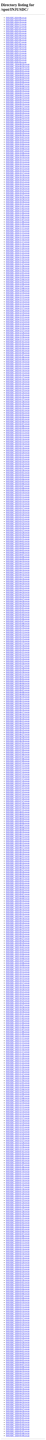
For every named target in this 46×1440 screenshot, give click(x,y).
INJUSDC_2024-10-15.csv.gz (17, 169)
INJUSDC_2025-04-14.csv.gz (17, 570)
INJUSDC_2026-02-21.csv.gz (17, 1265)
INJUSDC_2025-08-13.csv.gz (17, 839)
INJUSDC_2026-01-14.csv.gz (17, 1180)
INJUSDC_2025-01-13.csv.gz (17, 368)
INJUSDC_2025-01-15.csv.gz (17, 373)
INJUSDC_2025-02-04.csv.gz (17, 417)
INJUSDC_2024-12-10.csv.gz (17, 293)
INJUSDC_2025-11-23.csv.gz (17, 1065)
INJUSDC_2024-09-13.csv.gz (17, 98)
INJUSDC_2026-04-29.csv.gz (17, 1413)
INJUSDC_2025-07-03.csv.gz (17, 748)
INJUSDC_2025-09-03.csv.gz (17, 885)
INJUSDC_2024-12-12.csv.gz (17, 297)
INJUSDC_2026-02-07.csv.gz (17, 1234)
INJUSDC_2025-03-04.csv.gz (17, 479)
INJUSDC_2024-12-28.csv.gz (17, 333)
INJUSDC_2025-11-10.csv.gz (17, 1036)
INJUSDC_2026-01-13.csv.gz (17, 1178)
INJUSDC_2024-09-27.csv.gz (17, 129)
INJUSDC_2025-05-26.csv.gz (17, 663)
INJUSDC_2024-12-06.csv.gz (17, 284)
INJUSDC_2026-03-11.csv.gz (17, 1305)
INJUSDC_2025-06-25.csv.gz (17, 730)
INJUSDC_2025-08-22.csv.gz (17, 859)
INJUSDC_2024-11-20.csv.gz (17, 248)
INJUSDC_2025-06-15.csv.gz (17, 708)
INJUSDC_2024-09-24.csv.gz (17, 122)
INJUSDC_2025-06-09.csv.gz (17, 694)
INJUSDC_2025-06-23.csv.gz (17, 725)
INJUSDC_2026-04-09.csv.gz (17, 1369)
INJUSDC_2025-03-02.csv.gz (17, 475)
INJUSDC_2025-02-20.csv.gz (17, 453)
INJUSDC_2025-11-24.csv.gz (17, 1067)
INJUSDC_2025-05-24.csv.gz (17, 659)
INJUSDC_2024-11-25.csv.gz (17, 260)
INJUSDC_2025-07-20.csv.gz (17, 785)
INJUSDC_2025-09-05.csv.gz (17, 890)
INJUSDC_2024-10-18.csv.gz (17, 175)
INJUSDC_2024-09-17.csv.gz (17, 106)
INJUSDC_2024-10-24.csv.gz (17, 189)
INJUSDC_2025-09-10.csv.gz (17, 901)
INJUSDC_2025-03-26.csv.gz (17, 528)
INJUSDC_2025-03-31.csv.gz (17, 539)
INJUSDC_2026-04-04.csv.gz (17, 1358)
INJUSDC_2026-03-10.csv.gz (17, 1302)
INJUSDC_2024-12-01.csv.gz (17, 273)
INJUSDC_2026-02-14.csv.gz (17, 1249)
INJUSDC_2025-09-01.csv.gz (17, 881)
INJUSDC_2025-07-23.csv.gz (17, 792)
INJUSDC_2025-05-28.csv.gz (17, 668)
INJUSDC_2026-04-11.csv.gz (17, 1373)
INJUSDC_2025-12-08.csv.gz (17, 1098)
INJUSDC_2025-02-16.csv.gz (17, 444)
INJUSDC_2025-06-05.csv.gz (17, 686)
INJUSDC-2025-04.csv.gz (16, 35)
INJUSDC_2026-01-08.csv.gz (17, 1167)
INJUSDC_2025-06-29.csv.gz (17, 739)
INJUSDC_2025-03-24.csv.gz (17, 524)
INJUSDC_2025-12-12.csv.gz (17, 1107)
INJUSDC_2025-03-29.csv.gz (17, 535)
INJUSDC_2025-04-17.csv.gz (17, 577)
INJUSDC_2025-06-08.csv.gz (17, 692)
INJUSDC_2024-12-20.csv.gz (17, 315)
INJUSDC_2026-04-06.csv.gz (17, 1362)
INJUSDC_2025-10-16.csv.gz (17, 981)
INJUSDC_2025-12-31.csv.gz (17, 1149)
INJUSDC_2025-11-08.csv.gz (17, 1032)
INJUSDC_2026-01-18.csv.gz (17, 1189)
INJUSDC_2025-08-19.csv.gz (17, 852)
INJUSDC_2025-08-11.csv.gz (17, 834)
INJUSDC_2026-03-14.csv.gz (17, 1311)
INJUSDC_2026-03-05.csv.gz (17, 1291)
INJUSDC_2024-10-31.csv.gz (17, 204)
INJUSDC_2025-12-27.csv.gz (17, 1140)
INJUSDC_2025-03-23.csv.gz (17, 521)
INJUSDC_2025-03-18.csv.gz (17, 510)
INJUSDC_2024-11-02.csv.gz (17, 208)
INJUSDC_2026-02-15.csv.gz (17, 1251)
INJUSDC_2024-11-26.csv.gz (17, 262)
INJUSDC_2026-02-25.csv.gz (17, 1274)
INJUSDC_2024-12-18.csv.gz (17, 311)
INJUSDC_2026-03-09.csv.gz (17, 1300)
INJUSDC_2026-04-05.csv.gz (17, 1360)
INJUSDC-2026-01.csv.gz (16, 55)
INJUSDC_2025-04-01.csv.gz (17, 541)
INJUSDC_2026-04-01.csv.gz (17, 1351)
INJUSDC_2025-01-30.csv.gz (17, 406)
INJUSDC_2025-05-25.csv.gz (17, 661)
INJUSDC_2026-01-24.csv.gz (17, 1203)
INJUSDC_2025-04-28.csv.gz (17, 601)
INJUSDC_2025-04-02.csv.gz (17, 544)
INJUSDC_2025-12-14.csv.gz (17, 1112)
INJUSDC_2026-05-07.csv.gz (17, 1431)
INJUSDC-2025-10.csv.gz (16, 49)
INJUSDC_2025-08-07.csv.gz (17, 825)
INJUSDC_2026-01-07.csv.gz (17, 1165)
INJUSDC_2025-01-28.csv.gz (17, 402)
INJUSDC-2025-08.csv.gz (16, 44)
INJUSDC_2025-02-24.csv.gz (17, 461)
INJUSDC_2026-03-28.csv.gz (17, 1342)
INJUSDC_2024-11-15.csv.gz (17, 237)
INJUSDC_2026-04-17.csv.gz (17, 1387)
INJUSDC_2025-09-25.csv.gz (17, 934)
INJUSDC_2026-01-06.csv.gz (17, 1163)
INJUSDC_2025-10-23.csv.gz (17, 996)
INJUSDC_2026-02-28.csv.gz (17, 1280)
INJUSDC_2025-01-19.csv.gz (17, 382)
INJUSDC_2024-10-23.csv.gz (17, 186)
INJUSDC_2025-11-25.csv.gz (17, 1069)
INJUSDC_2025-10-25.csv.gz (17, 1001)
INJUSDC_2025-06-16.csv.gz (17, 710)
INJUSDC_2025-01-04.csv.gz (17, 348)
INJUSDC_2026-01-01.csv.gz (17, 1152)
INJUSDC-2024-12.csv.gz (16, 27)
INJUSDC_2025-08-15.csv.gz (17, 843)
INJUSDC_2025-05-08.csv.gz (17, 623)
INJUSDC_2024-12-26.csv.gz (17, 328)
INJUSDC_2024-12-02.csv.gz (17, 275)
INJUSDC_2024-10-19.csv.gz (17, 177)
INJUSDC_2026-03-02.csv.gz (17, 1285)
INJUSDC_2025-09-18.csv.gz (17, 919)
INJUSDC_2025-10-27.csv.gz (17, 1005)
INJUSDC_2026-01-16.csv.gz (17, 1185)
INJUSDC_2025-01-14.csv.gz (17, 370)
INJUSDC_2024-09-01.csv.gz (17, 71)
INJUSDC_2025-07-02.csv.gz (17, 745)
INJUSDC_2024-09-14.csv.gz (17, 100)
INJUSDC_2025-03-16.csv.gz (17, 506)
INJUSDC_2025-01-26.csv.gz (17, 397)
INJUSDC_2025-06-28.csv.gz (17, 737)
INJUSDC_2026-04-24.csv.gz (17, 1402)
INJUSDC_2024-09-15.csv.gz (17, 102)
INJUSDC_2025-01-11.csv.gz (17, 364)
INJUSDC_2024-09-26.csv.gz (17, 126)
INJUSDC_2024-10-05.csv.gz (17, 146)
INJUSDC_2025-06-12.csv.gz (17, 701)
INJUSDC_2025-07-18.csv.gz (17, 781)
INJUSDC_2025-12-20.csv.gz (17, 1125)
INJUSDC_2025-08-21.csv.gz (17, 856)
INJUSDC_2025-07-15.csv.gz (17, 774)
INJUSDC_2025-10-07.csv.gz (17, 961)
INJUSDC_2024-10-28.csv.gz (17, 197)
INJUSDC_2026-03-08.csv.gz (17, 1298)
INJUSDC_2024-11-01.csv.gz (17, 206)
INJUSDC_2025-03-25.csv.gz (17, 526)
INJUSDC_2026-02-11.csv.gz (17, 1243)
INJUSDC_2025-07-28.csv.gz (17, 803)
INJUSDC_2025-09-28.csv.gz (17, 941)
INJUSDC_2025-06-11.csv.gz (17, 699)
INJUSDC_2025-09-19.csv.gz (17, 921)
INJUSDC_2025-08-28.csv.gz (17, 872)
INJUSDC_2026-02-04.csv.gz (17, 1227)
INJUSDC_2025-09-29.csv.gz (17, 943)
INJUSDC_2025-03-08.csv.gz (17, 488)
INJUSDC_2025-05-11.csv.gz (17, 630)
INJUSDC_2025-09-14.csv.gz (17, 910)
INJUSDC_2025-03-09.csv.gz (17, 490)
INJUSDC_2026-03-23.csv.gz (17, 1331)
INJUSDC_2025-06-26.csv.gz (17, 732)
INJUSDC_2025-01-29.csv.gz (17, 404)
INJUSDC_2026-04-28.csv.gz (17, 1411)
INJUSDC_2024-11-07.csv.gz (17, 220)
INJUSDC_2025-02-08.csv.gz (17, 426)
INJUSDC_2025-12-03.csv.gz (17, 1087)
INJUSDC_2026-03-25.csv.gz (17, 1336)
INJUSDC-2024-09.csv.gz (16, 20)
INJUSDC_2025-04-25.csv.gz (17, 595)
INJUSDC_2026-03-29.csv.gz (17, 1345)
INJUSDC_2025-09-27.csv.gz (17, 939)
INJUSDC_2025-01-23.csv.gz (17, 390)
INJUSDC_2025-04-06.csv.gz (17, 552)
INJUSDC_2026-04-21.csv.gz (17, 1396)
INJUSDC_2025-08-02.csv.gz (17, 814)
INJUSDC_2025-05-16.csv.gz (17, 641)
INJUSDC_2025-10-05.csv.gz (17, 956)
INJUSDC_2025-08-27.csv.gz (17, 870)
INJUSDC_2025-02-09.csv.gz (17, 428)
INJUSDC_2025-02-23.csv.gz (17, 459)
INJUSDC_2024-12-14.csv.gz (17, 302)
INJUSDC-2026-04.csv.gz (16, 62)
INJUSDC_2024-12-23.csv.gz (17, 322)
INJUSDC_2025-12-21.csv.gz (17, 1127)
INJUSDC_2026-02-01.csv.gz (17, 1220)
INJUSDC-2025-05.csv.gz (16, 38)
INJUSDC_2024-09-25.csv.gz (17, 124)
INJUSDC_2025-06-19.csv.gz (17, 717)
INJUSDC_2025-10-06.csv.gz (17, 958)
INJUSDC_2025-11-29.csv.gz (17, 1078)
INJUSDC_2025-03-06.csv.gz (17, 484)
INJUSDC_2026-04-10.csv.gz (17, 1371)
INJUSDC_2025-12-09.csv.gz (17, 1101)
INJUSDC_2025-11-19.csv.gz (17, 1056)
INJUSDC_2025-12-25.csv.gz (17, 1136)
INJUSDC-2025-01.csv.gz (16, 29)
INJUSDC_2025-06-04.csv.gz (17, 683)
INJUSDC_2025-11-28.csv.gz (17, 1076)
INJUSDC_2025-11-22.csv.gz (17, 1063)
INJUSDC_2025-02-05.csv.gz (17, 419)
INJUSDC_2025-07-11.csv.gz (17, 765)
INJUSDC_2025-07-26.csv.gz (17, 799)
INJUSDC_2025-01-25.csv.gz (17, 395)
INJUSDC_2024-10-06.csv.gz (17, 149)
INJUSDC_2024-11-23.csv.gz (17, 255)
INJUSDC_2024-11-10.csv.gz (17, 226)
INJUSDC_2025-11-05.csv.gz (17, 1025)
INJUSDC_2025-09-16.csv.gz (17, 914)
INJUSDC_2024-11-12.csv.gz (17, 231)
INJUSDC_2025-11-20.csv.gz (17, 1058)
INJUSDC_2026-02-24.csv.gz (17, 1271)
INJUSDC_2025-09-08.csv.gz (17, 896)
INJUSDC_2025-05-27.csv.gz (17, 666)
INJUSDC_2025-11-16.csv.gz (17, 1049)
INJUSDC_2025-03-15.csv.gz (17, 504)
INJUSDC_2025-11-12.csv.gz (17, 1041)
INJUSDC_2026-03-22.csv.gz (17, 1329)
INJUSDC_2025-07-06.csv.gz (17, 754)
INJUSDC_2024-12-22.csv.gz (17, 319)
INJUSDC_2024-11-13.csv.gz (17, 233)
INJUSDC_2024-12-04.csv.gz (17, 279)
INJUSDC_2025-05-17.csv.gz (17, 643)
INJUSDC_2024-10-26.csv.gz (17, 193)
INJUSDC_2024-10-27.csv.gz (17, 195)
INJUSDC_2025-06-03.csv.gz (17, 681)
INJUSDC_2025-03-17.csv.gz (17, 508)
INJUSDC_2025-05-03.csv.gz (17, 612)
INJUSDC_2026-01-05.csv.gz (17, 1160)
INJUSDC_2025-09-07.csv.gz (17, 894)
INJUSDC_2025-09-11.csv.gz (17, 903)
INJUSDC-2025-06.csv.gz (16, 40)
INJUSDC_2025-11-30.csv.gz (17, 1081)
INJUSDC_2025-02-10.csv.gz (17, 430)
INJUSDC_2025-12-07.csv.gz (17, 1096)
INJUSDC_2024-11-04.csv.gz (17, 213)
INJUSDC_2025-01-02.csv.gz (17, 344)
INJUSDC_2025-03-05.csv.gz (17, 481)
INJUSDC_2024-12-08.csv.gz (17, 288)
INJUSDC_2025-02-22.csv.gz (17, 457)
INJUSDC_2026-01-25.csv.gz (17, 1205)
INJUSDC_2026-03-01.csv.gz (17, 1282)
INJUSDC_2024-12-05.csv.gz (17, 282)
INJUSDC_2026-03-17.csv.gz (17, 1318)
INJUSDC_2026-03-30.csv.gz (17, 1347)
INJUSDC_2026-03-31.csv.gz (17, 1349)
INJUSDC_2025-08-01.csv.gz (17, 812)
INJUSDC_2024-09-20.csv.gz (17, 113)
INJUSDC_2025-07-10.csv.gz (17, 763)
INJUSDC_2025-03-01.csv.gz (17, 473)
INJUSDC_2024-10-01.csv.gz (17, 137)
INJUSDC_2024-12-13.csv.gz (17, 299)
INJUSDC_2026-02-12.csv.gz (17, 1245)
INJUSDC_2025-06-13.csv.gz (17, 703)
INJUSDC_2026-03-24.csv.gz (17, 1334)
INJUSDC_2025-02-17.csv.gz (17, 446)
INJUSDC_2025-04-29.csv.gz (17, 603)
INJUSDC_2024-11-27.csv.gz (17, 264)
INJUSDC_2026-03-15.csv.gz (17, 1314)
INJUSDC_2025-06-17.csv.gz (17, 712)
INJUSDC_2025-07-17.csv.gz (17, 779)
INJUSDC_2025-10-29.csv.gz (17, 1010)
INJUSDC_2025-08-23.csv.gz (17, 861)
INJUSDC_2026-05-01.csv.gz (17, 1418)
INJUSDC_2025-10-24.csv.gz (17, 998)
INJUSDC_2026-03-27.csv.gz (17, 1340)
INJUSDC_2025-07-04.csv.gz (17, 750)
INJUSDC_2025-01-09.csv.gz (17, 359)
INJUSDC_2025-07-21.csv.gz (17, 788)
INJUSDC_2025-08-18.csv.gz (17, 850)
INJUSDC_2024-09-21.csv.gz (17, 115)
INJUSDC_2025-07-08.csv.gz (17, 759)
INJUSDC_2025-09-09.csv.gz (17, 899)
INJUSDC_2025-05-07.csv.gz (17, 621)
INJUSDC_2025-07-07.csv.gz (17, 757)
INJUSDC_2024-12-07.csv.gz (17, 286)
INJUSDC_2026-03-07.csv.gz (17, 1296)
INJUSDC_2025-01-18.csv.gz (17, 379)
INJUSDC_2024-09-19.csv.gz (17, 111)
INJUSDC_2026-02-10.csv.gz (17, 1240)
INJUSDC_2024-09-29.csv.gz (17, 133)
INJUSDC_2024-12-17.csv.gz (17, 308)
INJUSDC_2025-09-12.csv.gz (17, 905)
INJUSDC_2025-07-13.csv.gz (17, 770)
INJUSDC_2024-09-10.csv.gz (17, 91)
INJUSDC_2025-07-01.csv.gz (17, 743)
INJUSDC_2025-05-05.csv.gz (17, 617)
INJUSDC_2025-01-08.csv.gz (17, 357)
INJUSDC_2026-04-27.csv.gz (17, 1409)
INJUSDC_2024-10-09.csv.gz (17, 155)
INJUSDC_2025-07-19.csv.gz (17, 783)
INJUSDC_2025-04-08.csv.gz (17, 557)
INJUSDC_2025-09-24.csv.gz (17, 932)
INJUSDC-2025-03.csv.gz (16, 33)
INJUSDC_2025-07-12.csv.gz (17, 768)
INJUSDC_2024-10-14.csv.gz (17, 166)
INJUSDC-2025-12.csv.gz (16, 53)
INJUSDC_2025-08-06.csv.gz (17, 823)
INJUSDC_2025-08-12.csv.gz (17, 836)
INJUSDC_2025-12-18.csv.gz (17, 1120)
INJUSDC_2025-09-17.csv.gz (17, 916)
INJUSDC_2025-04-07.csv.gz (17, 555)
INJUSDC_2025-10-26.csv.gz (17, 1003)
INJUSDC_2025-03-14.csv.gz (17, 501)
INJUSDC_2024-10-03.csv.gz (17, 142)
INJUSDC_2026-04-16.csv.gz (17, 1385)
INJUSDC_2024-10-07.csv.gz (17, 151)
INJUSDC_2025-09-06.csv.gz (17, 892)
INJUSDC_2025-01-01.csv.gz (17, 342)
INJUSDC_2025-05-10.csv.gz (17, 628)
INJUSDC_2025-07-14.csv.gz (17, 772)
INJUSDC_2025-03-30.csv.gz (17, 537)
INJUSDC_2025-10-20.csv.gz (17, 990)
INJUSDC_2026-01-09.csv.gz (17, 1169)
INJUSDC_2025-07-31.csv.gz (17, 810)
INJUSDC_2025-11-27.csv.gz (17, 1074)
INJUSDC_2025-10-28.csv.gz (17, 1007)
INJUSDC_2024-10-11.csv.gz (17, 160)
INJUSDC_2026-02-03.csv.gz (17, 1225)
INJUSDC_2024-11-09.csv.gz (17, 224)
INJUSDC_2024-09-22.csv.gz (17, 117)
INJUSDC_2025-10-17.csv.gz (17, 983)
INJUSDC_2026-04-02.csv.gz (17, 1353)
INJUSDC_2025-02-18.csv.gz (17, 448)
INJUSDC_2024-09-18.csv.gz (17, 109)
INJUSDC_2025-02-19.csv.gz (17, 450)
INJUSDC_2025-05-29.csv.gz (17, 670)
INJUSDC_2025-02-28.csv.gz (17, 470)
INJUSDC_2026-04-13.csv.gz (17, 1378)
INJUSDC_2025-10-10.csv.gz (17, 967)
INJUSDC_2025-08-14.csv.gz (17, 841)
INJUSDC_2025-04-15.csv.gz (17, 572)
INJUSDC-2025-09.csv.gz (16, 46)
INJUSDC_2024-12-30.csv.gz (17, 337)
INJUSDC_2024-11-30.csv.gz (17, 271)
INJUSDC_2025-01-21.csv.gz (17, 386)
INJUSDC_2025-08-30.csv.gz (17, 876)
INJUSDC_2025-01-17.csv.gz (17, 377)
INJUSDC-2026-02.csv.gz (16, 58)
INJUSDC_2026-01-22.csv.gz (17, 1198)
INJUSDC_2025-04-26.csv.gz (17, 597)
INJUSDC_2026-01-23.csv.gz (17, 1200)
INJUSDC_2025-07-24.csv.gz (17, 794)
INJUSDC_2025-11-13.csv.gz (17, 1043)
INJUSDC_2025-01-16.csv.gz (17, 375)
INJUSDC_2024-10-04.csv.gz (17, 144)
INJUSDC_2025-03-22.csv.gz (17, 519)
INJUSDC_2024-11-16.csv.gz (17, 240)
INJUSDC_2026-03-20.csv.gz (17, 1325)
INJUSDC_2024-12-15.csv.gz (17, 304)
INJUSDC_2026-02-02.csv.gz (17, 1223)
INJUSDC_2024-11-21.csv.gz (17, 251)
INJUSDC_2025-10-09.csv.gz (17, 965)
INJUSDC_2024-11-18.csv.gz (17, 244)
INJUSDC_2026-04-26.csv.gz (17, 1407)
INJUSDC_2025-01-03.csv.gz (17, 346)
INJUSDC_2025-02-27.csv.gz (17, 468)
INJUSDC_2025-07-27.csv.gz (17, 801)
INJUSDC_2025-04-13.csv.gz (17, 568)
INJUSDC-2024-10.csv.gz (16, 22)
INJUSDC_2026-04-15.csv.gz (17, 1382)
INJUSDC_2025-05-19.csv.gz (17, 648)
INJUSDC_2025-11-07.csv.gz (17, 1030)
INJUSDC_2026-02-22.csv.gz (17, 1267)
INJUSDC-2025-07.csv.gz (16, 42)
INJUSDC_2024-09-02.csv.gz (17, 73)
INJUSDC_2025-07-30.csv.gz (17, 808)
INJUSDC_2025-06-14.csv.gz (17, 706)
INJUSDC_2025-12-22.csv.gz (17, 1129)
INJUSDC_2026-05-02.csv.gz (17, 1420)
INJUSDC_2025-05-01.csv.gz (17, 608)
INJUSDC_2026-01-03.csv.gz (17, 1156)
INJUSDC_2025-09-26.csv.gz (17, 936)
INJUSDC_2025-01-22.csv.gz (17, 388)
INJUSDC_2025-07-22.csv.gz (17, 790)
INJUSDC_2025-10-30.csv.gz (17, 1012)
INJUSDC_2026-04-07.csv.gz (17, 1365)
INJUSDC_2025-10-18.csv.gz (17, 985)
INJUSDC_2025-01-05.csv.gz (17, 350)
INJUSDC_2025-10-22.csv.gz (17, 994)
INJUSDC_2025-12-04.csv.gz (17, 1089)
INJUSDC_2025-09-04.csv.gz (17, 887)
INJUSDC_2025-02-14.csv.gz (17, 439)
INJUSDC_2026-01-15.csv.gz (17, 1183)
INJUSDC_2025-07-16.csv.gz (17, 777)
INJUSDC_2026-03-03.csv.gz (17, 1287)
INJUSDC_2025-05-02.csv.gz (17, 610)
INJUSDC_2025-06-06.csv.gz (17, 688)
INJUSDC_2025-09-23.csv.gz (17, 930)
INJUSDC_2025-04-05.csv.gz (17, 550)
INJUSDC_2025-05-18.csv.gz (17, 646)
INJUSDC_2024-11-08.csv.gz (17, 222)
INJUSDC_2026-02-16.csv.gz (17, 1254)
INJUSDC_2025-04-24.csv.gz (17, 592)
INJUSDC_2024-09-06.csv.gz (17, 82)
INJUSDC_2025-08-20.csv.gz (17, 854)
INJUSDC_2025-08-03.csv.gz (17, 816)
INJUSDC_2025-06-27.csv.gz (17, 734)
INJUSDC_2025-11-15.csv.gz (17, 1047)
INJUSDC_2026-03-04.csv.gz (17, 1289)
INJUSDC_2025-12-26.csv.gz (17, 1138)
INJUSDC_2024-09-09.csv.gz (17, 89)
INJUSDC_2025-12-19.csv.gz (17, 1123)
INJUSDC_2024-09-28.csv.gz (17, 131)
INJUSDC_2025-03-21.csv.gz (17, 517)
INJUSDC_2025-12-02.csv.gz (17, 1085)
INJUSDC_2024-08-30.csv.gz (17, 66)
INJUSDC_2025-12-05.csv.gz (17, 1092)
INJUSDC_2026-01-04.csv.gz (17, 1158)
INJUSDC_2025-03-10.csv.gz (17, 493)
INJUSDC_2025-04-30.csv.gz (17, 606)
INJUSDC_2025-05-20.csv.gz (17, 650)
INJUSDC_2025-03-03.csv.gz (17, 477)
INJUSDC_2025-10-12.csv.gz (17, 972)
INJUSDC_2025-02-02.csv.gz (17, 413)
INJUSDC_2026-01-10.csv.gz (17, 1172)
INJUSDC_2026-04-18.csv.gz (17, 1389)
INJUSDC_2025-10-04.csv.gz (17, 954)
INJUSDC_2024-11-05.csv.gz (17, 215)
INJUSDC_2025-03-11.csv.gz (17, 495)
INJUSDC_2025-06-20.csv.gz (17, 719)
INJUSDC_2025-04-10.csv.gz (17, 561)
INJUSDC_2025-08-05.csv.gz (17, 821)
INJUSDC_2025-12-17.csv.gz (17, 1118)
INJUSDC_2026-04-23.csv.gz (17, 1400)
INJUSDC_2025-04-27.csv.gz (17, 599)
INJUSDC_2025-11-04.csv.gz (17, 1023)
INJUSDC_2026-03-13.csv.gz (17, 1309)
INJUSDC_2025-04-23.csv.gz (17, 590)
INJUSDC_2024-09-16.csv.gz (17, 104)
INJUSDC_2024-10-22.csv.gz (17, 184)
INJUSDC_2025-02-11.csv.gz (17, 433)
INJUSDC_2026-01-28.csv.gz (17, 1211)
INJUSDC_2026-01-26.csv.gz (17, 1207)
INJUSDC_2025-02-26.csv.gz (17, 466)
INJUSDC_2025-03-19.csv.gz (17, 512)
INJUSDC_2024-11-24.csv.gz (17, 257)
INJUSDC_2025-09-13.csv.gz (17, 907)
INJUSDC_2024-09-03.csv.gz (17, 75)
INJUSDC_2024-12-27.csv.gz (17, 331)
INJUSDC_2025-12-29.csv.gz (17, 1145)
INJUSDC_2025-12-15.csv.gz (17, 1114)
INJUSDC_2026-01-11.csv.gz (17, 1174)
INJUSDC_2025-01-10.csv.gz (17, 362)
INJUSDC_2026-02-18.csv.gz (17, 1258)
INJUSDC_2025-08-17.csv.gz (17, 848)
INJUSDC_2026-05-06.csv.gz (17, 1429)
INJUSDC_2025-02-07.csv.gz (17, 424)
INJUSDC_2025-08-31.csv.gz (17, 879)
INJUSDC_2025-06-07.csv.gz (17, 690)
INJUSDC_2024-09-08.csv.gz (17, 86)
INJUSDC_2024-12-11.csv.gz (17, 295)
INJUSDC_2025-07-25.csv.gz (17, 797)
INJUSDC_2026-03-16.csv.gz (17, 1316)
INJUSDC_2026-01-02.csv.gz (17, 1154)
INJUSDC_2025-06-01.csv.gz (17, 677)
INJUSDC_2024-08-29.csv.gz (17, 64)
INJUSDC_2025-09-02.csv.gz (17, 883)
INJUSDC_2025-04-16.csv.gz (17, 575)
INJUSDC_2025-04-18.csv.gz (17, 579)
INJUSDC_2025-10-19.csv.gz (17, 987)
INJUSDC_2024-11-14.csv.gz (17, 235)
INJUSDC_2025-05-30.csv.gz (17, 672)
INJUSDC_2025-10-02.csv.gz (17, 950)
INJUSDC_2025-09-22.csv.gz (17, 927)
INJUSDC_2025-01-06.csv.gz (17, 353)
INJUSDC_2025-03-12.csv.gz (17, 497)
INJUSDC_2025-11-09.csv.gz (17, 1034)
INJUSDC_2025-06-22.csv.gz (17, 723)
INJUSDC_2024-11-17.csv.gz (17, 242)
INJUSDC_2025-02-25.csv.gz (17, 464)
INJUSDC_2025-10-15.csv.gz (17, 978)
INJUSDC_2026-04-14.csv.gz (17, 1380)
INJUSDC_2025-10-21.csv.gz (17, 992)
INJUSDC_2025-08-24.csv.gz (17, 863)
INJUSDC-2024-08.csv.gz (16, 18)
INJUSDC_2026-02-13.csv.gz (17, 1247)
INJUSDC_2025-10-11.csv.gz (17, 970)
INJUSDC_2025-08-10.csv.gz (17, 832)
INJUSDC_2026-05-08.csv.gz (17, 1433)
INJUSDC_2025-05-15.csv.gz (17, 639)
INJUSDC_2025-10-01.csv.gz (17, 947)
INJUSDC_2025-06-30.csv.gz (17, 741)
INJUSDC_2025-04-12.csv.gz (17, 566)
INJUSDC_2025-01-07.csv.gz (17, 355)
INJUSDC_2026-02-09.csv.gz (17, 1238)
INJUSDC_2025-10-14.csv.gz (17, 976)
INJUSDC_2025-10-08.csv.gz (17, 963)
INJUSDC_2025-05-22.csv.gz (17, 654)
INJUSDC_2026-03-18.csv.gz (17, 1320)
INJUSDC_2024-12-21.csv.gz (17, 317)
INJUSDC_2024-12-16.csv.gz (17, 306)
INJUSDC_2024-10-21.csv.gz (17, 182)
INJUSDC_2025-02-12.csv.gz (17, 435)
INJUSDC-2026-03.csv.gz (16, 60)
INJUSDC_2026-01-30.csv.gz (17, 1216)
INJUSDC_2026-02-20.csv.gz (17, 1262)
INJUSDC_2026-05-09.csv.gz (17, 1436)
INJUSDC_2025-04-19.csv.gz (17, 581)
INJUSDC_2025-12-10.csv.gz (17, 1103)
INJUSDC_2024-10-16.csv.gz (17, 171)
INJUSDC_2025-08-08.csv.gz (17, 828)
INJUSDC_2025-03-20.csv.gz (17, 515)
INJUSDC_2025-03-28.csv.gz (17, 532)
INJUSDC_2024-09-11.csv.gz (17, 93)
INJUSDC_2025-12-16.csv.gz (17, 1116)
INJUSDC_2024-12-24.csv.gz (17, 324)
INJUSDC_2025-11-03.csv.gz (17, 1021)
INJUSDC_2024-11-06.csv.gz (17, 217)
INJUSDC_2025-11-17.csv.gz (17, 1052)
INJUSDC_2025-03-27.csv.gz (17, 530)
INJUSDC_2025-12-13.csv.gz (17, 1109)
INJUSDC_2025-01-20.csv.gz (17, 384)
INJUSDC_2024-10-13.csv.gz (17, 164)
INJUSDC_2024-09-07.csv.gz (17, 84)
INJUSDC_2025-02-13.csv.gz (17, 437)
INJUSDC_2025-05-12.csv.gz (17, 632)
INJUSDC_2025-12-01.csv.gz (17, 1083)
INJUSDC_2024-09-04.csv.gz (17, 78)
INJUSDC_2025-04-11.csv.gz (17, 564)
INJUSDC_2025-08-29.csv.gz (17, 874)
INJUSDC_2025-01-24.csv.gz (17, 393)
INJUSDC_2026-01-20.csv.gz (17, 1194)
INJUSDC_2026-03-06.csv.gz (17, 1294)
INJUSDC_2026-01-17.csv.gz (17, 1187)
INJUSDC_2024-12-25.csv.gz (17, 326)
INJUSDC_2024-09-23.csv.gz (17, 120)
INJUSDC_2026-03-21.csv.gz (17, 1327)
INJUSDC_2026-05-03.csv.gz (17, 1422)
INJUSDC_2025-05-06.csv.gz (17, 619)
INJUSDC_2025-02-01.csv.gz (17, 410)
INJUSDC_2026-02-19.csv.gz (17, 1260)
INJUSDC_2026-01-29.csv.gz (17, 1214)
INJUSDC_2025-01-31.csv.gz (17, 408)
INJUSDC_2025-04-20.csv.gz (17, 583)
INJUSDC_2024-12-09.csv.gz (17, 291)
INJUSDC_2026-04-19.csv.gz (17, 1391)
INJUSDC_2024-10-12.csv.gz (17, 162)
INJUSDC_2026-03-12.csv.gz (17, 1307)
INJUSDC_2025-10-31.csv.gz (17, 1014)
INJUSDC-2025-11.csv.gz (16, 51)
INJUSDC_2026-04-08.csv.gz (17, 1367)
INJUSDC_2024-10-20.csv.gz (17, 180)
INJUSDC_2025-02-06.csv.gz (17, 421)
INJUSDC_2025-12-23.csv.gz (17, 1132)
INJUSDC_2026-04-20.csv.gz (17, 1393)
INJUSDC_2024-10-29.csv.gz (17, 200)
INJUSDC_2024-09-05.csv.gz (17, 80)
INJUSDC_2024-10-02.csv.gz (17, 140)
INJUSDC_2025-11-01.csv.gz (17, 1016)
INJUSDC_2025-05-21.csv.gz (17, 652)
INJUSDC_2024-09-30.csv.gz (17, 135)
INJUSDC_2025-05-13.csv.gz (17, 635)
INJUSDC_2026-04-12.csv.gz (17, 1376)
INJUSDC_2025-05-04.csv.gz (17, 615)
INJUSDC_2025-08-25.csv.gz (17, 865)
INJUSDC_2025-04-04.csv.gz (17, 548)
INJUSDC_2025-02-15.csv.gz (17, 441)
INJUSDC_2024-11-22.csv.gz (17, 253)
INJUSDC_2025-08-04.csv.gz (17, 819)
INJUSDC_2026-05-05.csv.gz (17, 1427)
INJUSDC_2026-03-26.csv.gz (17, 1338)
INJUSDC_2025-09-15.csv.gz (17, 912)
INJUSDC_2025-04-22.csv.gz (17, 588)
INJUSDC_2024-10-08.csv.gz (17, 153)
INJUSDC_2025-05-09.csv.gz (17, 626)
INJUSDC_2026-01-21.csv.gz (17, 1196)
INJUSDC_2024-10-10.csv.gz (17, 157)
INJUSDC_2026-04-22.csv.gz (17, 1398)
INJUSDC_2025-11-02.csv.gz (17, 1018)
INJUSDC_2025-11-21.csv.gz (17, 1061)
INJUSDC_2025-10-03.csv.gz (17, 952)
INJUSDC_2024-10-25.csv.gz (17, 191)
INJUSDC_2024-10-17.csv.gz (17, 173)
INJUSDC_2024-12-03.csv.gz (17, 277)
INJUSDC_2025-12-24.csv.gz (17, 1134)
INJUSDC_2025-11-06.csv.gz (17, 1027)
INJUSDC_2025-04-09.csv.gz (17, 559)
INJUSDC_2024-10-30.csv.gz (17, 202)
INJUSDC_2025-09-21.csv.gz (17, 925)
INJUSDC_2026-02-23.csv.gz (17, 1269)
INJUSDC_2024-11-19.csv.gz (17, 246)
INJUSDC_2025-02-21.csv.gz (17, 455)
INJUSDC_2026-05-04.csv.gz (17, 1424)
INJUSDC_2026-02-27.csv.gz (17, 1278)
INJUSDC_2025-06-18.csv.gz (17, 714)
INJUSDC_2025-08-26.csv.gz (17, 868)
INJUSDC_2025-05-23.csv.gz (17, 657)
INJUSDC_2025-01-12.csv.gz (17, 366)
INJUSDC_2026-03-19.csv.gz (17, 1322)
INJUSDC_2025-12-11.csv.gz (17, 1105)
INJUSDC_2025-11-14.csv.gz (17, 1045)
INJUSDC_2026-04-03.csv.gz (17, 1356)
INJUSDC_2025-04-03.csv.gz (17, 546)
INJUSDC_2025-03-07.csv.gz (17, 486)
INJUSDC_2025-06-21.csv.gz (17, 721)
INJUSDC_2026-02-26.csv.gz (17, 1276)
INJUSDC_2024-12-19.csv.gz (17, 313)
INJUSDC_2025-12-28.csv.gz (17, 1143)
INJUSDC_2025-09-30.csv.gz (17, 945)
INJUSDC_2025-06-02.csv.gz (17, 679)
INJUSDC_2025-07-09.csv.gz (17, 761)
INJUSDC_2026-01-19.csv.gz (17, 1191)
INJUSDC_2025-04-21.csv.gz (17, 586)
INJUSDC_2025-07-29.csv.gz (17, 805)
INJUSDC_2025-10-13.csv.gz (17, 974)
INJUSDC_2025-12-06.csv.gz (17, 1094)
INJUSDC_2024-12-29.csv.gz (17, 335)
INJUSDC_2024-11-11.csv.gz (17, 228)
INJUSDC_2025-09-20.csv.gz (17, 923)
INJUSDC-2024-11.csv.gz (16, 24)
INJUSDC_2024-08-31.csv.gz (17, 69)
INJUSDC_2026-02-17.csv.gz (17, 1256)
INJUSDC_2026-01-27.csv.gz (17, 1209)
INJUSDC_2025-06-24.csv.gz (17, 728)
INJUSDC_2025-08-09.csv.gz (17, 830)
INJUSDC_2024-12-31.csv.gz (17, 339)
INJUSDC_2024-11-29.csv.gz (17, 268)
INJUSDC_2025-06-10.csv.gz (17, 697)
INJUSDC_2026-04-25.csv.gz (17, 1405)
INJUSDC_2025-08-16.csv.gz (17, 845)
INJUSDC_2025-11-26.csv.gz (17, 1072)
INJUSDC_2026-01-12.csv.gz (17, 1176)
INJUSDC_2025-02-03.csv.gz (17, 415)
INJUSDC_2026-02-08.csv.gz (17, 1236)
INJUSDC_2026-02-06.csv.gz (17, 1231)
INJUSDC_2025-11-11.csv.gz (17, 1038)
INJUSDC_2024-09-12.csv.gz (17, 95)
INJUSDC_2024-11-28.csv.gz (17, 266)
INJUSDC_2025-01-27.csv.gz (17, 399)
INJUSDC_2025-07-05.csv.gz (17, 752)
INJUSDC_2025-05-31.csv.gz (17, 674)
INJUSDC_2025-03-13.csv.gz (17, 499)
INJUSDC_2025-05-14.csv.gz (17, 637)
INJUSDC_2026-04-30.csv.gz (17, 1416)
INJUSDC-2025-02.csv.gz (16, 31)
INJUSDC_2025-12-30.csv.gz (17, 1147)
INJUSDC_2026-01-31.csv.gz (17, 1218)
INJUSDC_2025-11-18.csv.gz (17, 1054)
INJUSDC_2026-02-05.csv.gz (17, 1229)
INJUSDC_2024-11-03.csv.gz (17, 211)
